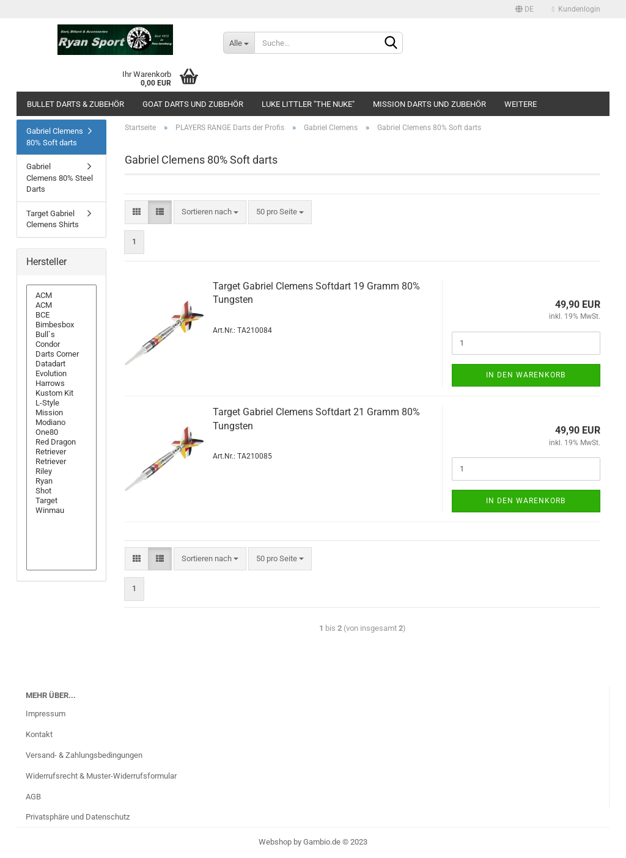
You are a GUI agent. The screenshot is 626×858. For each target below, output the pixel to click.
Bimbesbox (61, 325)
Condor (61, 344)
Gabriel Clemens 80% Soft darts (54, 136)
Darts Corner (61, 354)
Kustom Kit (61, 393)
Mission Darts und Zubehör (429, 104)
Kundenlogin (576, 9)
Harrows (61, 383)
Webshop (275, 841)
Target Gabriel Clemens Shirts (52, 219)
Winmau (61, 510)
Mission (61, 413)
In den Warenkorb (525, 375)
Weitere (520, 104)
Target (61, 501)
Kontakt (39, 734)
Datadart (61, 364)
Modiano (61, 422)
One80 (61, 432)
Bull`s (61, 335)
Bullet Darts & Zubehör (75, 104)
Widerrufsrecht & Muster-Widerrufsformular (101, 775)
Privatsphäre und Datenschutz (78, 816)
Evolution (61, 374)
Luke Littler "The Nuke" (308, 104)
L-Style (61, 403)
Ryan (61, 481)
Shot (61, 491)
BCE (61, 315)
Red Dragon (61, 442)
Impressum (45, 713)
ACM (61, 295)
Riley (61, 471)
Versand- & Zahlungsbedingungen (84, 755)
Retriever (61, 452)
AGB (33, 796)
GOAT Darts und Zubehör (192, 104)
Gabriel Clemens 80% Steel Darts (59, 178)
